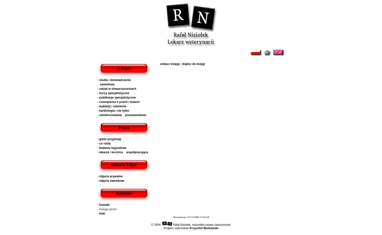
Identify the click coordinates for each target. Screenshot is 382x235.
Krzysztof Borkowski (204, 228)
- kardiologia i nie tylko (113, 110)
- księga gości (107, 209)
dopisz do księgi (193, 64)
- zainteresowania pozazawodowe (121, 115)
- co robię (104, 143)
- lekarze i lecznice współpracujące (122, 152)
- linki (101, 213)
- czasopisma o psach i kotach (118, 102)
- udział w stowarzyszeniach (116, 88)
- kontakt (103, 205)
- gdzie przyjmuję (109, 139)
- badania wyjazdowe (111, 148)
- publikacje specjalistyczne (116, 97)
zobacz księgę (170, 64)
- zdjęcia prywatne (110, 176)
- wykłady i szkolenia (111, 106)
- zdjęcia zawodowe (110, 180)
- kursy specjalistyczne (113, 93)
